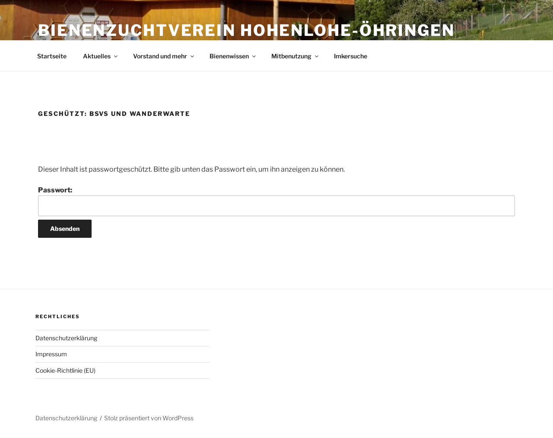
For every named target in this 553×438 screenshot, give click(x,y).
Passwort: (276, 201)
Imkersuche (350, 56)
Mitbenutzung (295, 56)
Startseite (52, 56)
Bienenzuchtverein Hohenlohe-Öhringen (246, 30)
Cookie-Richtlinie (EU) (65, 370)
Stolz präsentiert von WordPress (149, 418)
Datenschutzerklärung (66, 338)
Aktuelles (101, 56)
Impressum (51, 354)
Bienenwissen (233, 56)
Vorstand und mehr (164, 56)
